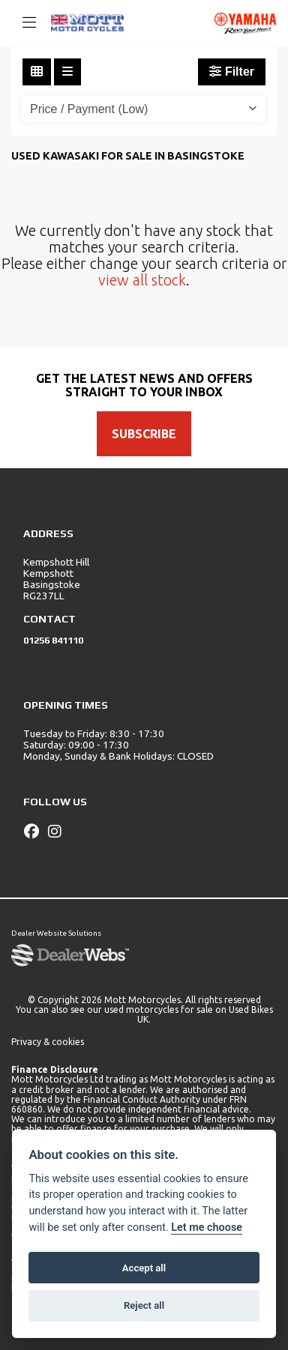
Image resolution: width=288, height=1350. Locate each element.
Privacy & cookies (47, 1042)
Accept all (144, 1268)
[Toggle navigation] (22, 23)
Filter (231, 71)
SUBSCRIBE (144, 434)
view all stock (142, 279)
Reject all (144, 1305)
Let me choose (206, 1227)
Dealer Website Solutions (56, 933)
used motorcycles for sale (158, 1009)
